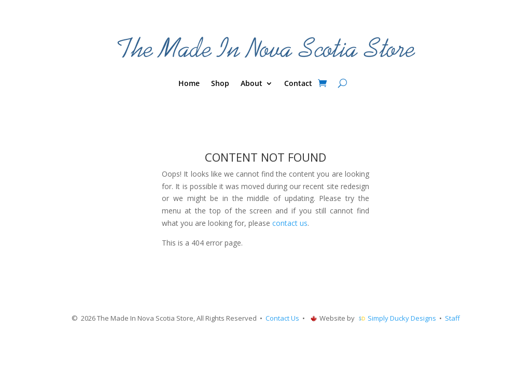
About (251, 84)
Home (189, 84)
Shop (220, 84)
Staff (452, 318)
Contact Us (282, 318)
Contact (298, 84)
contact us (290, 223)
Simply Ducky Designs (402, 318)
